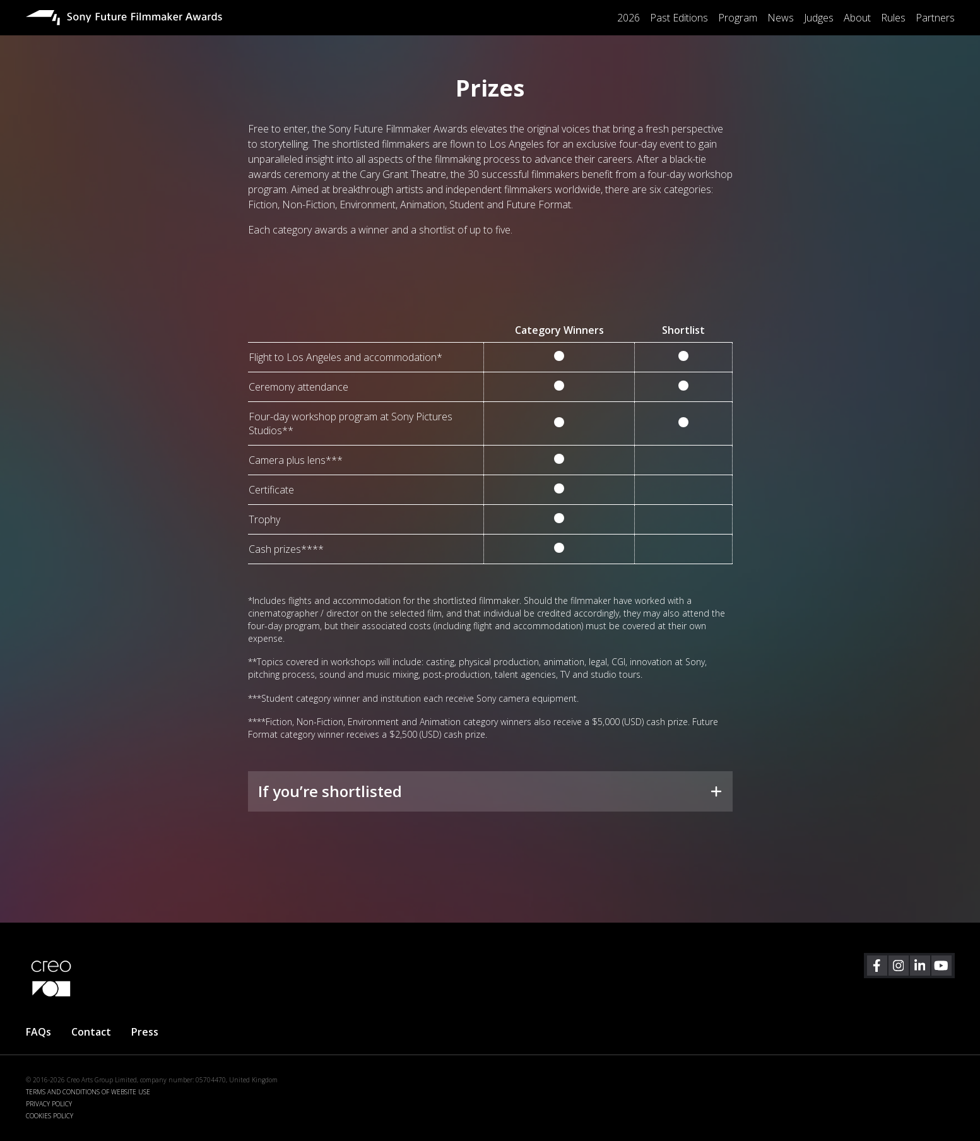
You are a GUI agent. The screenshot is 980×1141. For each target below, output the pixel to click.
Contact (91, 1032)
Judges (819, 18)
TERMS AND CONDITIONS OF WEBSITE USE (88, 1091)
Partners (935, 18)
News (780, 18)
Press (144, 1032)
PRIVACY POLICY (49, 1103)
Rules (893, 18)
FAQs (38, 1032)
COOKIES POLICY (49, 1115)
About (857, 18)
